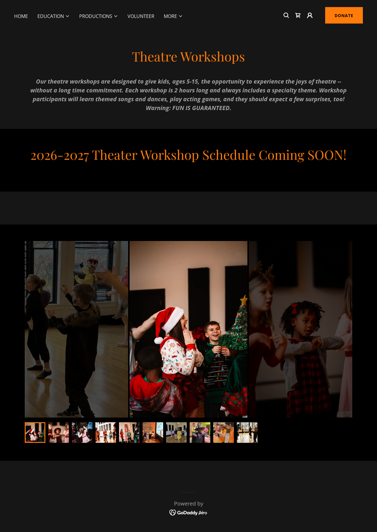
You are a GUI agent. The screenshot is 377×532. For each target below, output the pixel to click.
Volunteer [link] (141, 16)
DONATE (344, 15)
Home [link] (21, 16)
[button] (53, 16)
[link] (298, 15)
